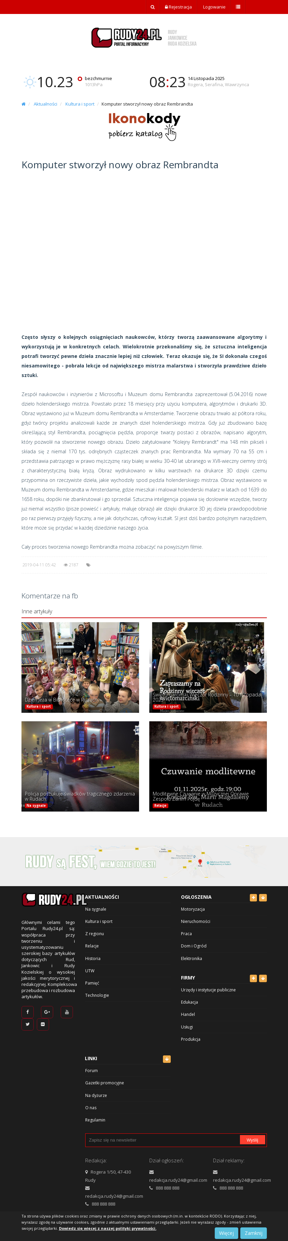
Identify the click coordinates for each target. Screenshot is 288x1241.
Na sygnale (36, 805)
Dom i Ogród (194, 946)
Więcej (226, 1233)
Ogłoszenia (196, 897)
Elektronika (191, 958)
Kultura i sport (79, 104)
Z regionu (94, 934)
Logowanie (214, 7)
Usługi (187, 1027)
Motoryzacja (193, 909)
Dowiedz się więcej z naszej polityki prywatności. (107, 1228)
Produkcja (190, 1039)
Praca (186, 934)
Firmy (188, 977)
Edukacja (189, 1002)
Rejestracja (178, 7)
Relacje (160, 805)
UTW (89, 971)
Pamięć (92, 983)
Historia (93, 958)
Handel (188, 1014)
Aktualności (45, 104)
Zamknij (253, 1233)
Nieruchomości (195, 921)
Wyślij (252, 1140)
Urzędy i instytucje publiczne (208, 990)
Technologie (97, 995)
